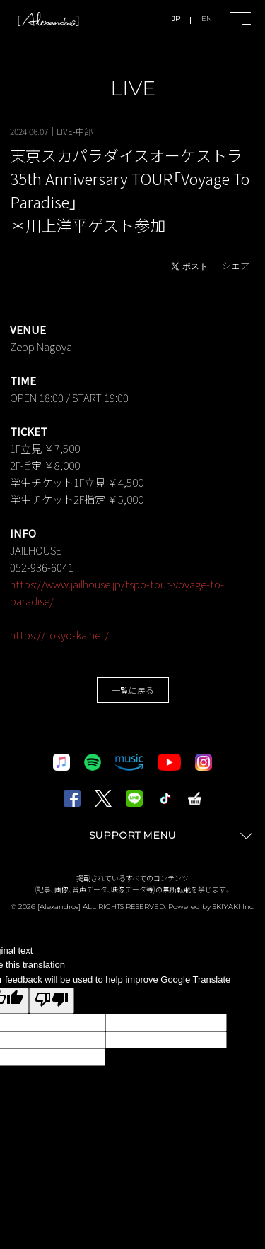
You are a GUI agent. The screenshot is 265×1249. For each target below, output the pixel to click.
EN (206, 18)
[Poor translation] (51, 1001)
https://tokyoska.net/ (59, 634)
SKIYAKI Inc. (233, 906)
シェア (235, 265)
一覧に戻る (133, 690)
